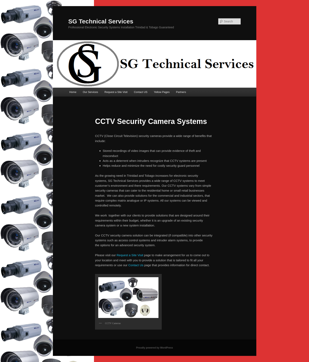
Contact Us (135, 265)
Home (72, 92)
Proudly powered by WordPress (154, 347)
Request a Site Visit (116, 92)
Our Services (90, 92)
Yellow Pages (162, 92)
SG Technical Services (100, 21)
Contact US (140, 92)
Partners (181, 92)
